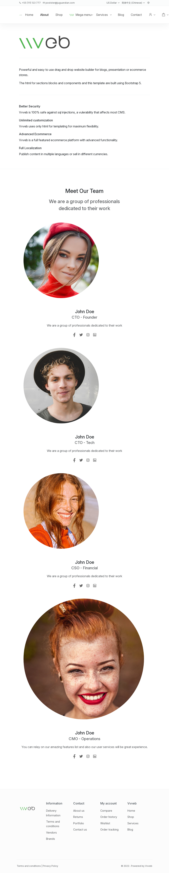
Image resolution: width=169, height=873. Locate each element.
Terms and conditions (29, 866)
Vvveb (148, 866)
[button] (113, 3)
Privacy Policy (50, 866)
